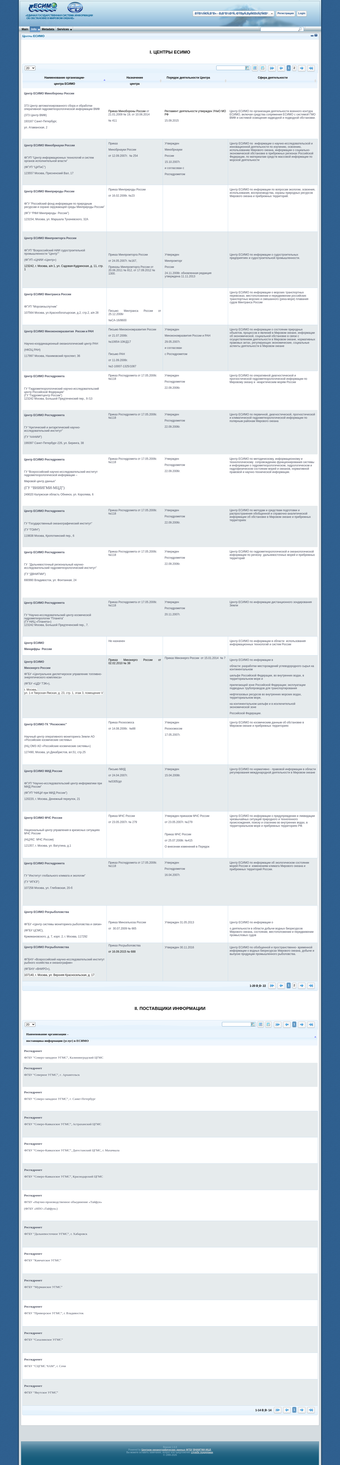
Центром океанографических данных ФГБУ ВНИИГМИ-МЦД (176, 1449)
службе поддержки (202, 1452)
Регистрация (285, 13)
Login (301, 13)
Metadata (48, 29)
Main (25, 29)
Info (33, 29)
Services (63, 29)
